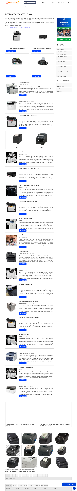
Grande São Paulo (37, 460)
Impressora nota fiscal (61, 61)
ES (17, 450)
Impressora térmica (60, 86)
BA (33, 450)
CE (36, 450)
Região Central (8, 460)
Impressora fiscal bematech (29, 9)
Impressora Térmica (25, 27)
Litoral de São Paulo (44, 460)
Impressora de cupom (61, 69)
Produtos (61, 2)
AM (43, 450)
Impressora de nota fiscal (62, 59)
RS (28, 450)
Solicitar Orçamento (64, 39)
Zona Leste (30, 460)
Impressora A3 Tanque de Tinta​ (39, 481)
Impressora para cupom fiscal (62, 71)
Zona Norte (14, 460)
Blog (69, 2)
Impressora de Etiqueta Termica (39, 479)
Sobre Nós (51, 2)
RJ (11, 450)
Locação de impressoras (61, 88)
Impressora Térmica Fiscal (19, 9)
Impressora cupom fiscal (61, 54)
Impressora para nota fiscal (62, 76)
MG (14, 450)
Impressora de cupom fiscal (62, 51)
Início (43, 2)
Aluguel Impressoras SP (38, 475)
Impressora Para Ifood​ (37, 477)
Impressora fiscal (60, 49)
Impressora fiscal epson (61, 66)
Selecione (7, 450)
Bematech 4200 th (39, 9)
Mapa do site (59, 479)
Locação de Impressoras (15, 27)
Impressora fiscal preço (61, 74)
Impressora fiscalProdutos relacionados (62, 44)
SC (25, 450)
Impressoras (59, 91)
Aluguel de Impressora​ (37, 472)
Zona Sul (25, 460)
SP (19, 450)
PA (46, 450)
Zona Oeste (20, 460)
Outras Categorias (63, 80)
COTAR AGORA (11, 51)
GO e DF (40, 450)
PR (22, 450)
